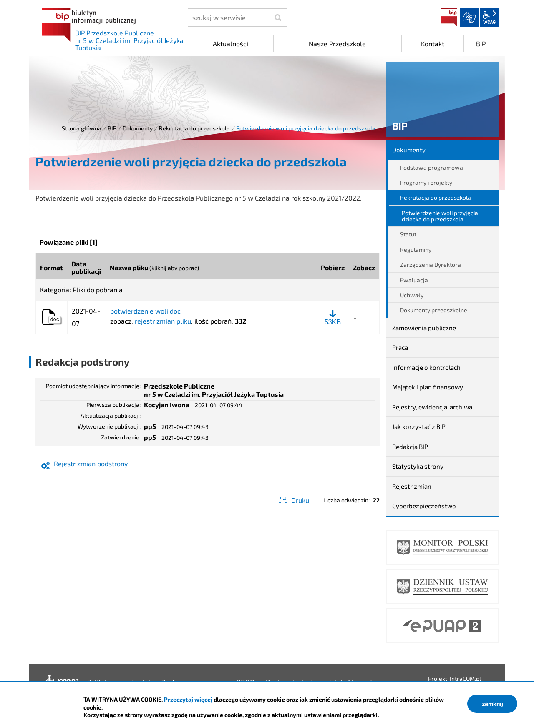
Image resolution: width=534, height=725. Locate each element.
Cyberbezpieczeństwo (424, 505)
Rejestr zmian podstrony (91, 463)
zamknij (492, 703)
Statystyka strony (417, 466)
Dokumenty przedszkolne (433, 310)
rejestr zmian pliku (163, 321)
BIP (449, 17)
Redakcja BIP (410, 446)
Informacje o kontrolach (426, 367)
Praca (400, 347)
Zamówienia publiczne (424, 327)
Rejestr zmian (411, 486)
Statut (408, 234)
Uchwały (411, 295)
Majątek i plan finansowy (427, 387)
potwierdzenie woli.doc (145, 311)
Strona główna (81, 128)
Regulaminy (415, 249)
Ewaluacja (414, 279)
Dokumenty (138, 128)
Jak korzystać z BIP (419, 426)
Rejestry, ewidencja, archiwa (432, 407)
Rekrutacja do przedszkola (194, 128)
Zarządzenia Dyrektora (430, 264)
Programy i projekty (426, 182)
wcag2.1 (489, 17)
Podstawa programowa (431, 167)
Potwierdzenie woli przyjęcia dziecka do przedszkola (440, 216)
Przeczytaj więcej (188, 699)
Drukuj (301, 500)
